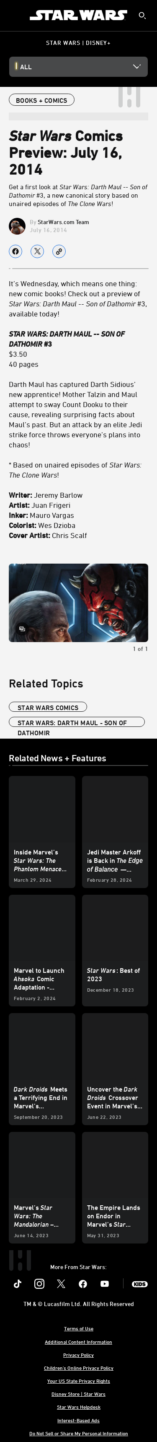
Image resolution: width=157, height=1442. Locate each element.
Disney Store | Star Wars (78, 1394)
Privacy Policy (78, 1355)
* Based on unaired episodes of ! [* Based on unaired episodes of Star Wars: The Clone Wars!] (75, 469)
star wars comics (48, 707)
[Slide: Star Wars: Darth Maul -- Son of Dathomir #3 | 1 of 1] (78, 603)
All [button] (26, 67)
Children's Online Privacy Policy (78, 1368)
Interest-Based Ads (78, 1420)
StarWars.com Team (63, 221)
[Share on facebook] (15, 251)
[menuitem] (13, 15)
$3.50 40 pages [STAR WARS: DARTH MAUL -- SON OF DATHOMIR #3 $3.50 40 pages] (67, 348)
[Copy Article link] (59, 251)
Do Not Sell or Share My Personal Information (78, 1433)
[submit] (142, 15)
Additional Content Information (78, 1342)
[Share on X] (37, 251)
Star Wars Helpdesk (78, 1407)
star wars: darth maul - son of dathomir (72, 723)
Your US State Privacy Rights (78, 1381)
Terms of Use (78, 1328)
